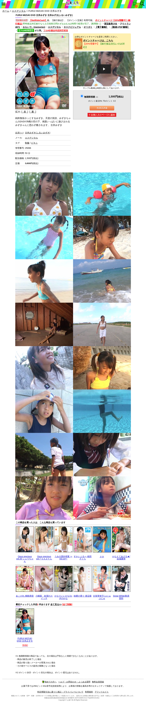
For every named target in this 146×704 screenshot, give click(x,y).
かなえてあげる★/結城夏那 (121, 557)
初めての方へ (49, 682)
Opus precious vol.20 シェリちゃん (24, 558)
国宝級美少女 (110, 23)
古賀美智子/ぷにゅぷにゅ (102, 597)
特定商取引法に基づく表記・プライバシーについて (60, 692)
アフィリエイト (102, 692)
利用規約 (89, 692)
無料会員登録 (98, 682)
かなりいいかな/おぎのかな (63, 597)
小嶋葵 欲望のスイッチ (44, 597)
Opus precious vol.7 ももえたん (44, 557)
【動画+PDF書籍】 (120, 27)
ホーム (5, 11)
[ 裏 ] (32, 111)
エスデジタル (19, 11)
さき (102, 556)
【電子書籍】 (101, 27)
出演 (19, 132)
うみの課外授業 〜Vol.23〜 (63, 557)
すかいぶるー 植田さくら (83, 557)
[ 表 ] (24, 111)
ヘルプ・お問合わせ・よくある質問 (74, 682)
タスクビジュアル (72, 27)
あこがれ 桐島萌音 (25, 596)
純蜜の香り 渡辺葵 (83, 596)
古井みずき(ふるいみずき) (37, 132)
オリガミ (88, 27)
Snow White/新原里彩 (121, 597)
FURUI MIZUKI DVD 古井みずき (25, 639)
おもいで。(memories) (34, 27)
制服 (27, 143)
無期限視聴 (91, 97)
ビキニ (34, 143)
